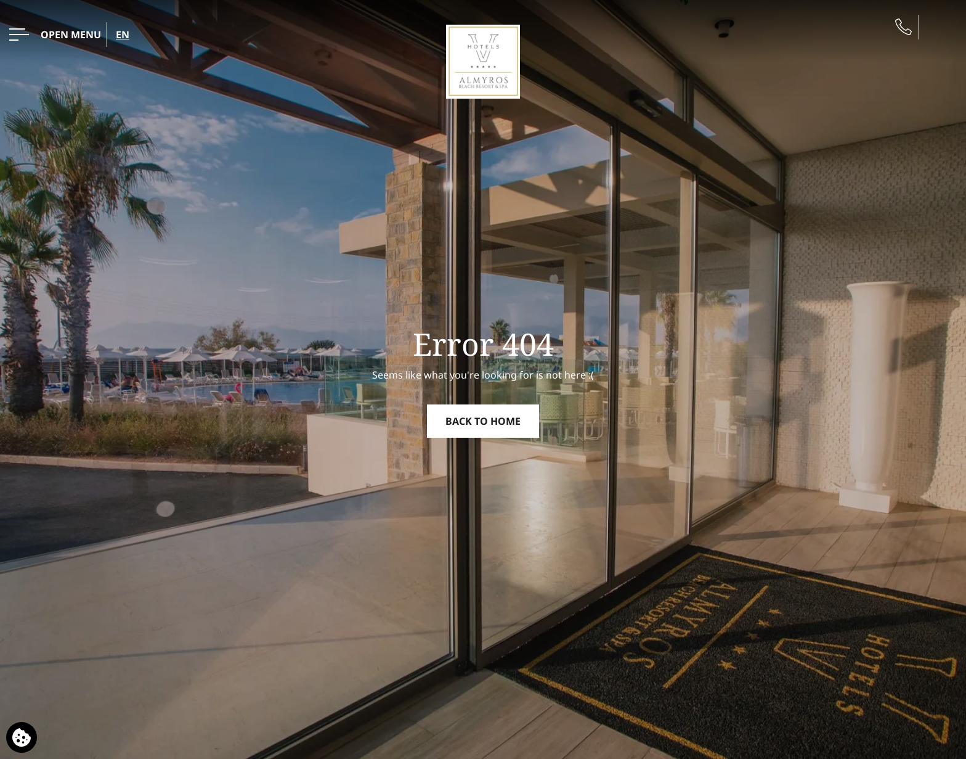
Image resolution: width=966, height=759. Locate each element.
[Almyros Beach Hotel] (483, 60)
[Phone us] (903, 26)
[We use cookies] (21, 737)
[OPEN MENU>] (55, 34)
